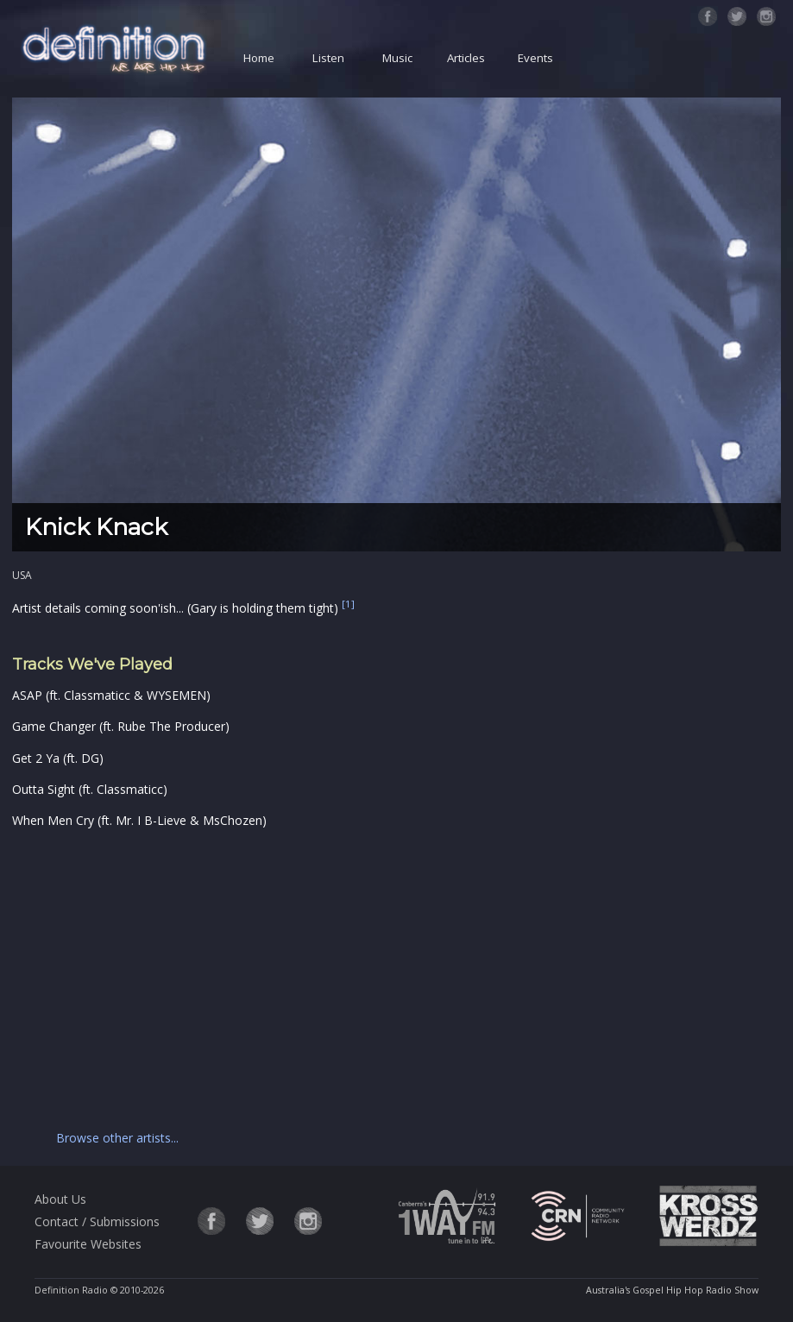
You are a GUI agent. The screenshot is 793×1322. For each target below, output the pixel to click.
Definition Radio (71, 1290)
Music (397, 58)
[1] (348, 604)
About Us (60, 1199)
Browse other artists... (117, 1138)
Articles (466, 58)
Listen (328, 58)
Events (535, 58)
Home (258, 58)
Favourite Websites (88, 1244)
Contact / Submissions (97, 1221)
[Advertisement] (359, 976)
